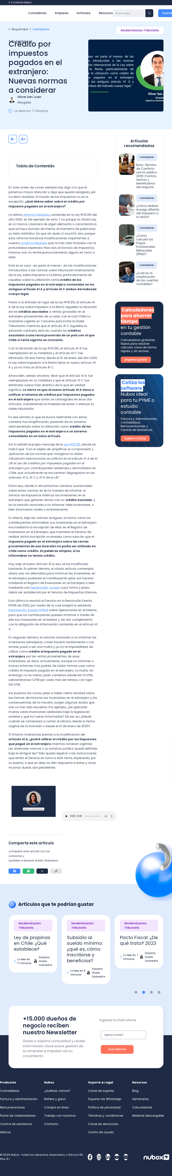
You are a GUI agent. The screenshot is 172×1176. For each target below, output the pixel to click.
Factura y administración (18, 1099)
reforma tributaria (35, 215)
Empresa (61, 13)
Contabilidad (9, 1091)
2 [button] (143, 992)
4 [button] (159, 992)
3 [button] (151, 992)
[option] (33, 947)
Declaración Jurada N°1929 (28, 610)
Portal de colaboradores (18, 1116)
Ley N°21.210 (72, 444)
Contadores (37, 13)
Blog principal (18, 29)
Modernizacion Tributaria (140, 30)
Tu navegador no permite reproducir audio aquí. (89, 816)
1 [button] (136, 992)
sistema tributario (33, 243)
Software (83, 13)
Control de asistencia (16, 1124)
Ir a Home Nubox (20, 2)
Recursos (106, 13)
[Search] (129, 13)
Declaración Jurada (45, 588)
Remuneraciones (12, 1107)
